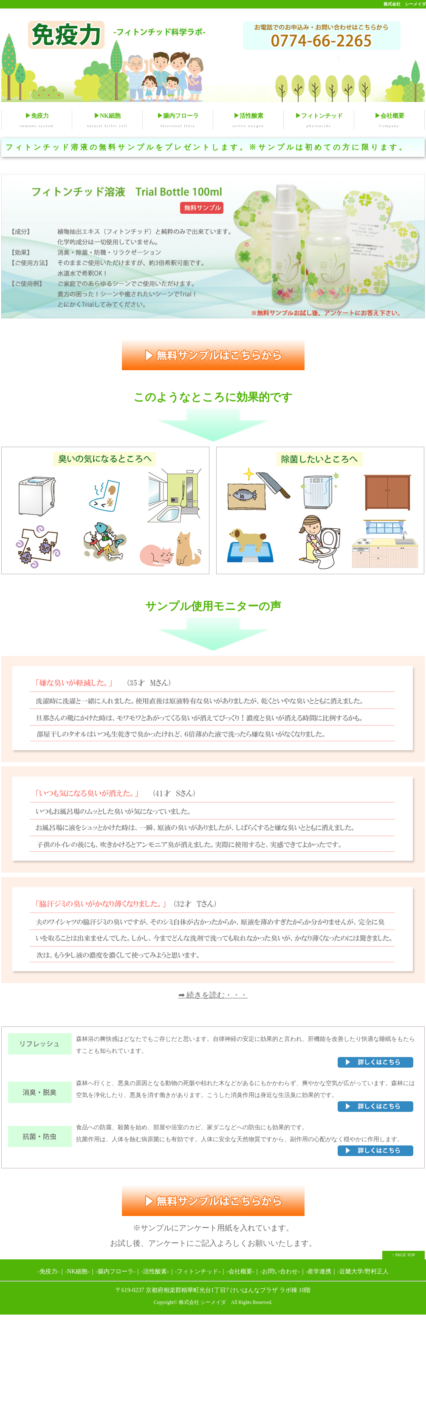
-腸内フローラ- (115, 1272)
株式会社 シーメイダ (405, 4)
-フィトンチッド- (197, 1272)
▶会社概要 (389, 121)
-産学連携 (319, 1272)
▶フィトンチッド (319, 121)
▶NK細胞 (107, 121)
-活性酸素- (155, 1272)
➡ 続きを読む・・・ (213, 995)
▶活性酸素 (248, 121)
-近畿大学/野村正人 (363, 1272)
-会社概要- (240, 1272)
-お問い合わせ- (279, 1272)
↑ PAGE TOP (403, 1255)
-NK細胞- (77, 1272)
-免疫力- (48, 1272)
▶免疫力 (37, 121)
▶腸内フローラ (178, 121)
